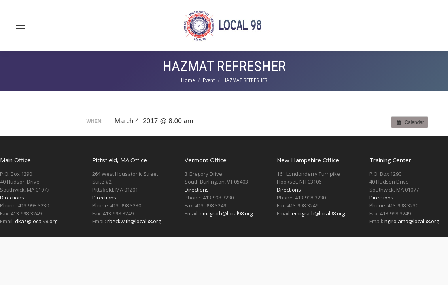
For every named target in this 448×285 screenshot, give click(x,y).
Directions (12, 197)
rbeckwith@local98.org (134, 221)
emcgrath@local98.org (226, 213)
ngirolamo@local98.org (411, 221)
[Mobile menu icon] (20, 26)
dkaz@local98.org (36, 221)
